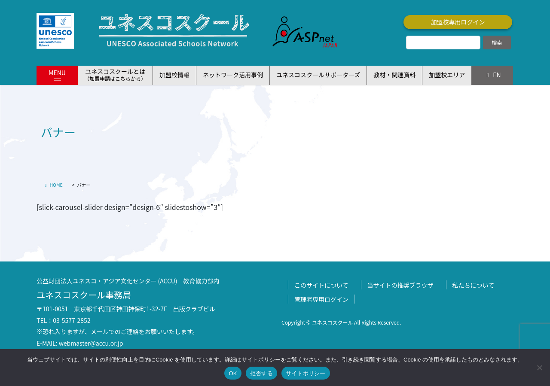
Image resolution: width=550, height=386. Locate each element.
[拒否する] (539, 367)
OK (233, 373)
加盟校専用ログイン (458, 22)
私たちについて (473, 285)
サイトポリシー (306, 373)
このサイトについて (321, 285)
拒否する (261, 373)
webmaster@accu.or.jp (91, 343)
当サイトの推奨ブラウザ (400, 285)
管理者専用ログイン (321, 299)
